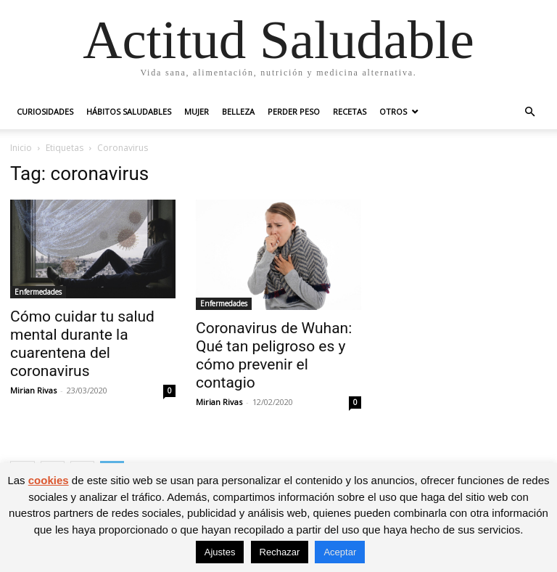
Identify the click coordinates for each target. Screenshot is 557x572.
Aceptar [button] (339, 552)
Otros (393, 111)
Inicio (21, 148)
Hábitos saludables (128, 111)
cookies (48, 480)
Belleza (238, 111)
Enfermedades (38, 292)
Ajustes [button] (220, 552)
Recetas (349, 111)
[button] (529, 112)
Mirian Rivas (33, 390)
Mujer (196, 111)
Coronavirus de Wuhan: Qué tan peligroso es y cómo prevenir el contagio (274, 355)
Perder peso (294, 111)
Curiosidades (45, 111)
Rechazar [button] (280, 552)
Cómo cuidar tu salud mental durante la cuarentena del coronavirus (82, 344)
